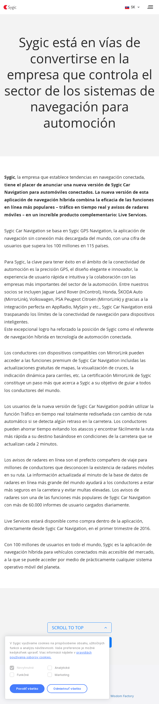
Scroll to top (79, 627)
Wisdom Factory (122, 696)
